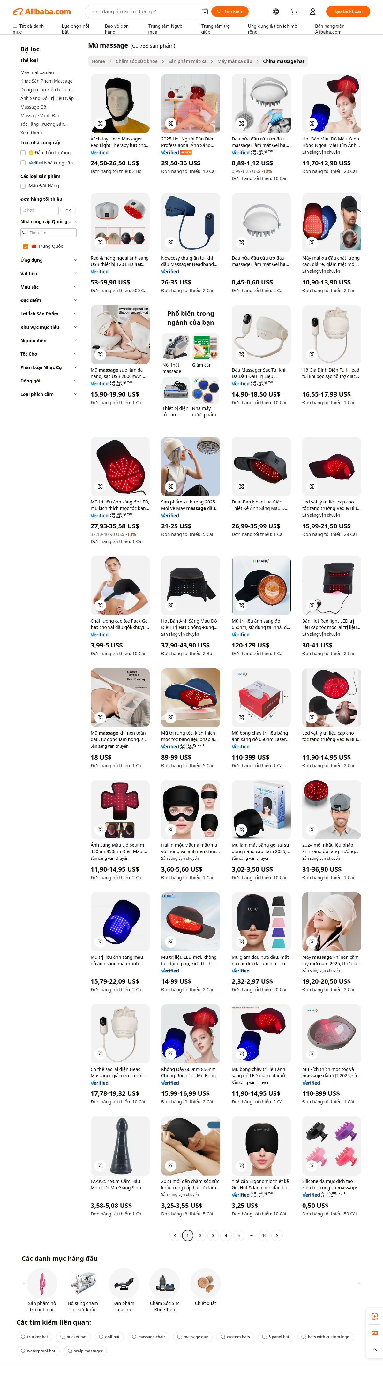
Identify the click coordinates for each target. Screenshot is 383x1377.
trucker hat (34, 1337)
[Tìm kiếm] (230, 11)
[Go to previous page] (175, 1235)
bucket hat (73, 1337)
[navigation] (48, 641)
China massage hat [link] (283, 61)
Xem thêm (31, 133)
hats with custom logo (325, 1337)
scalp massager (85, 1351)
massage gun (192, 1337)
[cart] (295, 12)
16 (264, 1235)
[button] (205, 11)
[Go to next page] (277, 1235)
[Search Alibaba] (143, 11)
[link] (374, 1316)
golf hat (109, 1337)
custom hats (235, 1337)
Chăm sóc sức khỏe (137, 61)
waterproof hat (38, 1351)
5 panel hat (275, 1337)
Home (98, 61)
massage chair (148, 1337)
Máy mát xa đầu (234, 61)
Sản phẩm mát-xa (188, 61)
